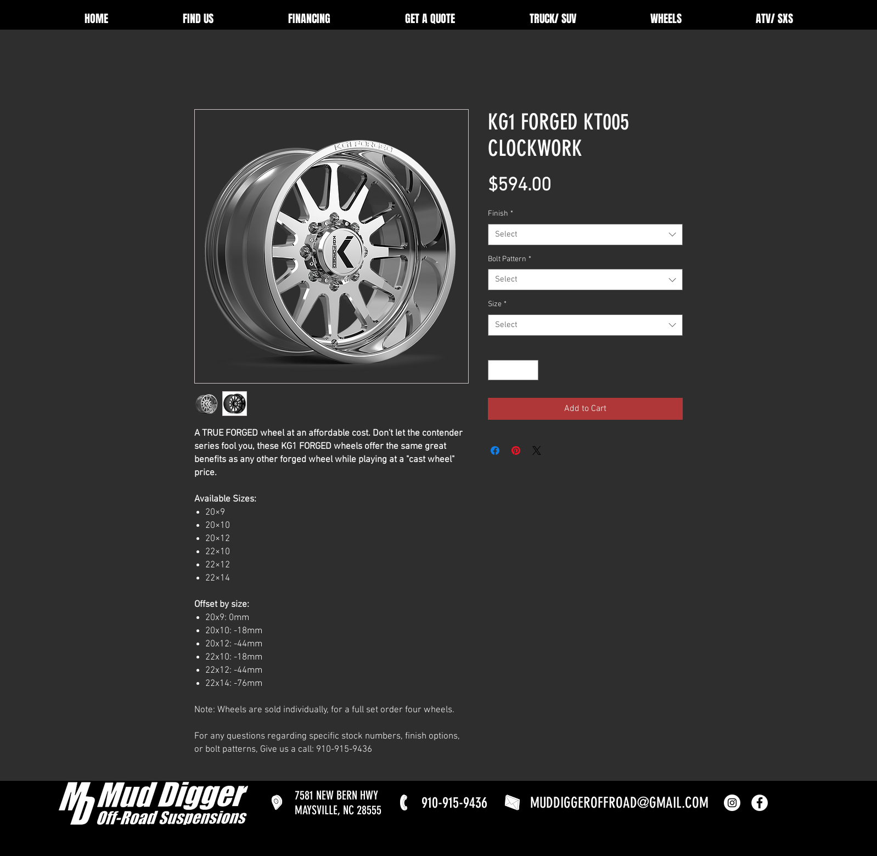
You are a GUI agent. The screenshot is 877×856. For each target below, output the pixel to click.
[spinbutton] (513, 370)
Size (497, 304)
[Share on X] (536, 450)
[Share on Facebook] (495, 450)
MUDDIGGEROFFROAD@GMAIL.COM (619, 803)
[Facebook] (759, 803)
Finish (500, 213)
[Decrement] (496, 370)
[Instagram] (732, 803)
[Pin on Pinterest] (515, 450)
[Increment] (530, 370)
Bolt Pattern (509, 259)
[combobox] (585, 234)
